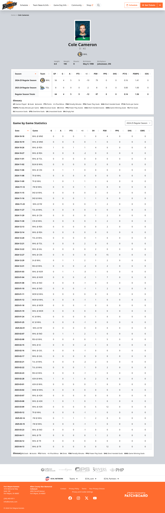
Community (78, 5)
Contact (63, 489)
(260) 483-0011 (9, 498)
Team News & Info (42, 5)
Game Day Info (61, 5)
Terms (84, 489)
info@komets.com (10, 502)
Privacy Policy (74, 489)
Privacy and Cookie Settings (82, 492)
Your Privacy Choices (97, 489)
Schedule (25, 5)
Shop (90, 5)
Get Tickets (148, 5)
